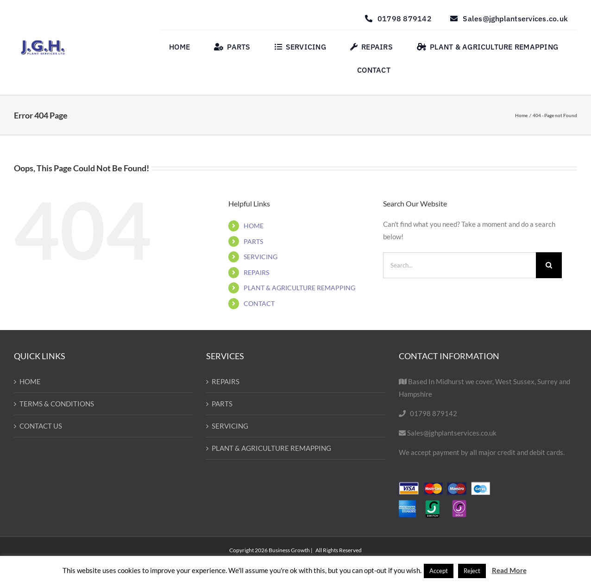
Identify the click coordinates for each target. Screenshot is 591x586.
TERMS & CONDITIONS (56, 403)
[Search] (549, 265)
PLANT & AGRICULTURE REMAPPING (299, 288)
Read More (509, 570)
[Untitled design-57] (43, 43)
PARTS (253, 241)
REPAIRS (256, 272)
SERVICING (260, 257)
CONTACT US (40, 426)
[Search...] (459, 265)
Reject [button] (472, 570)
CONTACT (259, 303)
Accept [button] (438, 570)
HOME (254, 226)
